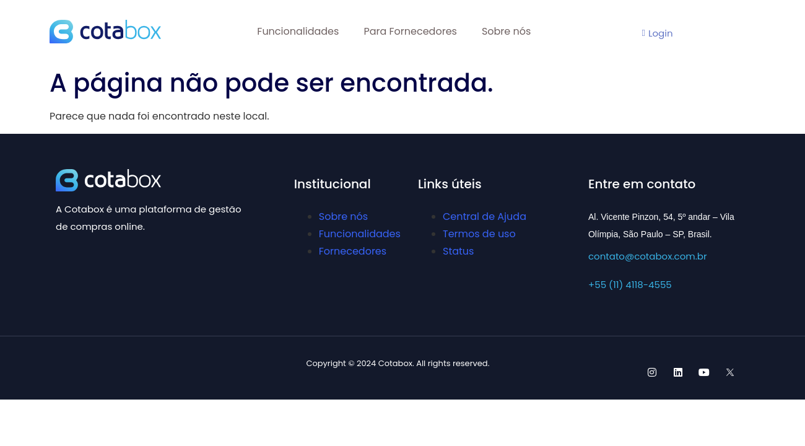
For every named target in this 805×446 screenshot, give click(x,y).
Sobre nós (506, 31)
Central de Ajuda (484, 216)
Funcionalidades (298, 31)
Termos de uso (479, 234)
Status (458, 251)
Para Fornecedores (410, 31)
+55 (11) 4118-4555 (630, 284)
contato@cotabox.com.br (647, 256)
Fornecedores (352, 251)
